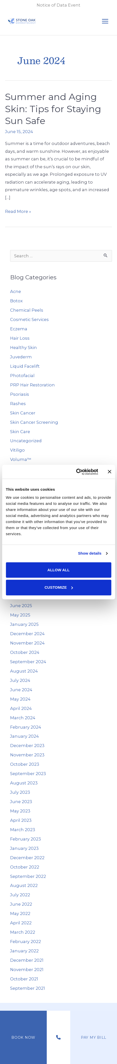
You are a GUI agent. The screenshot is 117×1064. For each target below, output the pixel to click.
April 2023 (21, 820)
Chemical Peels (26, 310)
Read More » (18, 211)
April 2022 (21, 922)
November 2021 (26, 969)
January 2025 (24, 624)
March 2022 (22, 932)
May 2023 (20, 810)
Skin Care (20, 431)
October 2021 (24, 978)
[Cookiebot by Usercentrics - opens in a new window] (76, 471)
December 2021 (26, 960)
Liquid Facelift (25, 366)
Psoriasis (19, 394)
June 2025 (21, 605)
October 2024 (24, 652)
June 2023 (21, 801)
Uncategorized (26, 440)
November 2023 (27, 754)
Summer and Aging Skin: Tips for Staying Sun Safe (53, 108)
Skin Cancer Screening (34, 422)
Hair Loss (20, 338)
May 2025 (20, 614)
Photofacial (22, 375)
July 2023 (20, 792)
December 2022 (27, 857)
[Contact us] (58, 1037)
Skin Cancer (22, 412)
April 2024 (21, 708)
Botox (16, 300)
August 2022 (24, 885)
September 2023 (28, 773)
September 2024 (28, 661)
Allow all (59, 570)
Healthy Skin (23, 347)
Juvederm (21, 356)
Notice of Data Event (58, 5)
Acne (15, 291)
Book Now (23, 1037)
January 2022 (24, 950)
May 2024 (20, 699)
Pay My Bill (93, 1037)
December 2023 (27, 745)
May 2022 (20, 913)
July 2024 (20, 680)
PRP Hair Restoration (32, 384)
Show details (90, 553)
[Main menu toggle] (105, 21)
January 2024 (24, 736)
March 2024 (22, 717)
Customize (58, 587)
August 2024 (24, 671)
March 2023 (22, 829)
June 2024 (21, 689)
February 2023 (25, 839)
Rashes (18, 403)
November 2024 (27, 643)
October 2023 (24, 764)
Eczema (18, 328)
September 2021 (27, 988)
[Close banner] (109, 472)
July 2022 (20, 894)
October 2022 (24, 867)
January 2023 (24, 848)
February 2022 (25, 941)
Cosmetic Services (29, 319)
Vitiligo (17, 450)
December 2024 (27, 633)
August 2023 (24, 782)
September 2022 (28, 876)
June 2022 (21, 904)
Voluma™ (20, 459)
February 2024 (25, 727)
